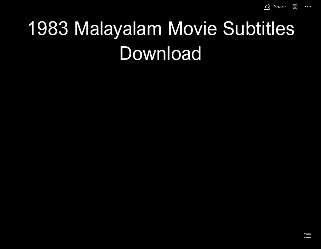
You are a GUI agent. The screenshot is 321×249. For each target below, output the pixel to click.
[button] (275, 6)
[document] (160, 124)
